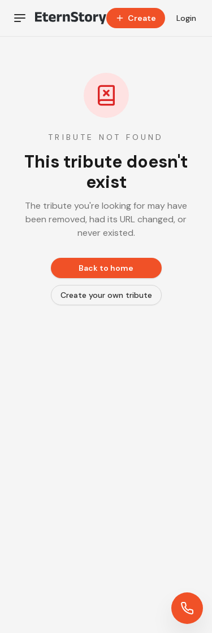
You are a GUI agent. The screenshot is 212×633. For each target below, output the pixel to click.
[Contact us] (187, 608)
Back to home (106, 268)
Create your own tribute (106, 295)
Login (186, 18)
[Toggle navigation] (20, 18)
